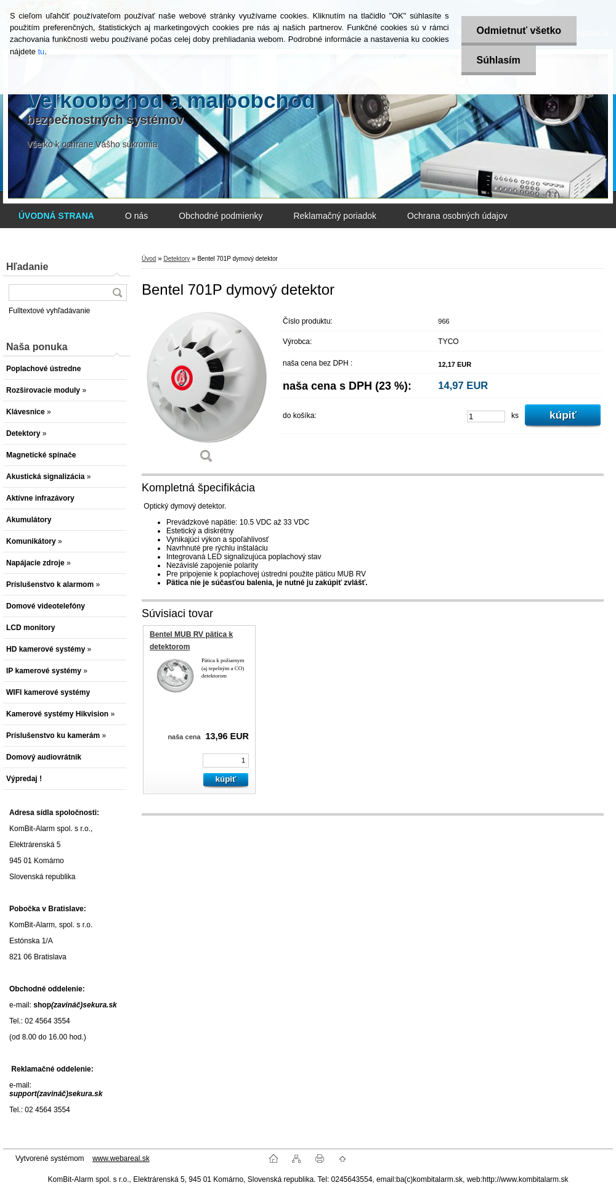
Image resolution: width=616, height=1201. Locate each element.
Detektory (176, 258)
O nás (136, 216)
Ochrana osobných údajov (457, 216)
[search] (117, 292)
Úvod (149, 258)
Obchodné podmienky (220, 216)
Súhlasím (499, 60)
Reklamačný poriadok (334, 216)
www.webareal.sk (121, 1158)
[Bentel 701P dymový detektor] (206, 391)
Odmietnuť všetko (519, 30)
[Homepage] (56, 215)
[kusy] (486, 416)
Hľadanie (27, 266)
